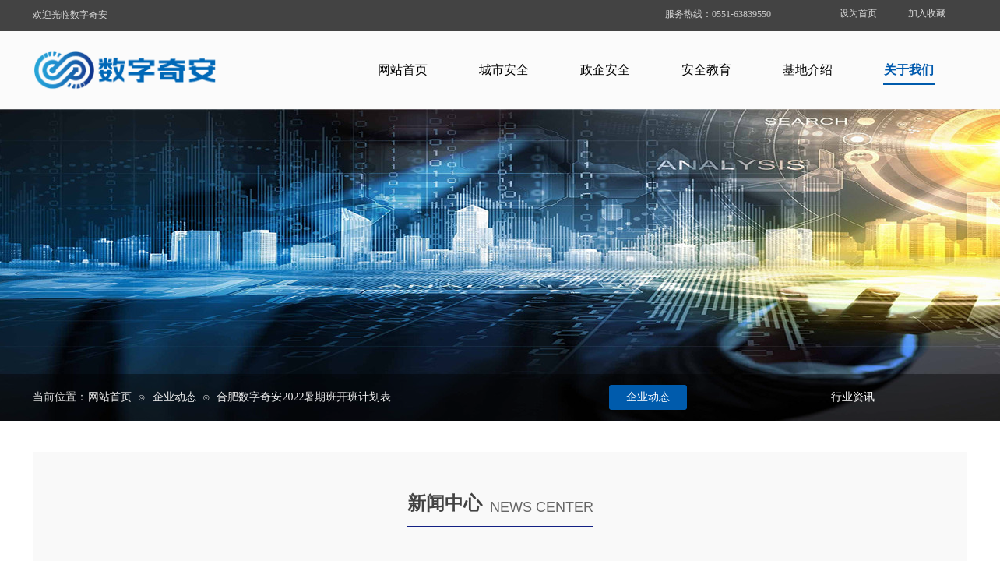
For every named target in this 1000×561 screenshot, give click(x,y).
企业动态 (174, 397)
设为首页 (858, 13)
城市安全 (504, 69)
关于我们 (909, 69)
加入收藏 (926, 13)
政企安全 (605, 69)
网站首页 (403, 69)
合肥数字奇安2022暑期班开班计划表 (304, 397)
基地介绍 (808, 69)
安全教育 (706, 69)
